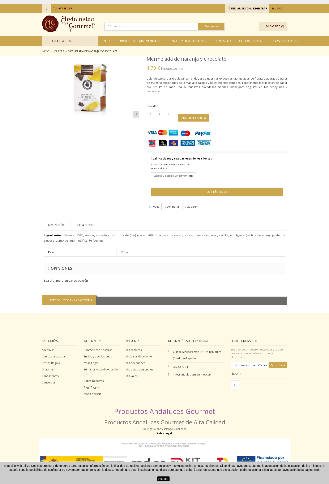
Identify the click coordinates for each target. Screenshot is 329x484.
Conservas (49, 382)
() (273, 26)
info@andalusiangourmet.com (192, 374)
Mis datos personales (139, 369)
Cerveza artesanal (53, 356)
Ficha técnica (85, 225)
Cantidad (152, 106)
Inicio (45, 51)
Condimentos (50, 376)
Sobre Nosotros (94, 381)
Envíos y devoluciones (98, 356)
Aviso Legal (91, 363)
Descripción (56, 225)
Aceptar (163, 478)
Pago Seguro (92, 387)
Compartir (172, 206)
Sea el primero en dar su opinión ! (66, 281)
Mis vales (132, 376)
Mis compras (134, 350)
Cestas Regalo (51, 363)
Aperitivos (48, 350)
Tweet (154, 206)
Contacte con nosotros (98, 350)
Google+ (191, 206)
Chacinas (48, 369)
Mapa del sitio (93, 394)
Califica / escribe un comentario (173, 176)
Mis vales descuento (139, 356)
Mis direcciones (135, 363)
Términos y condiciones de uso (101, 372)
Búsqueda (211, 26)
